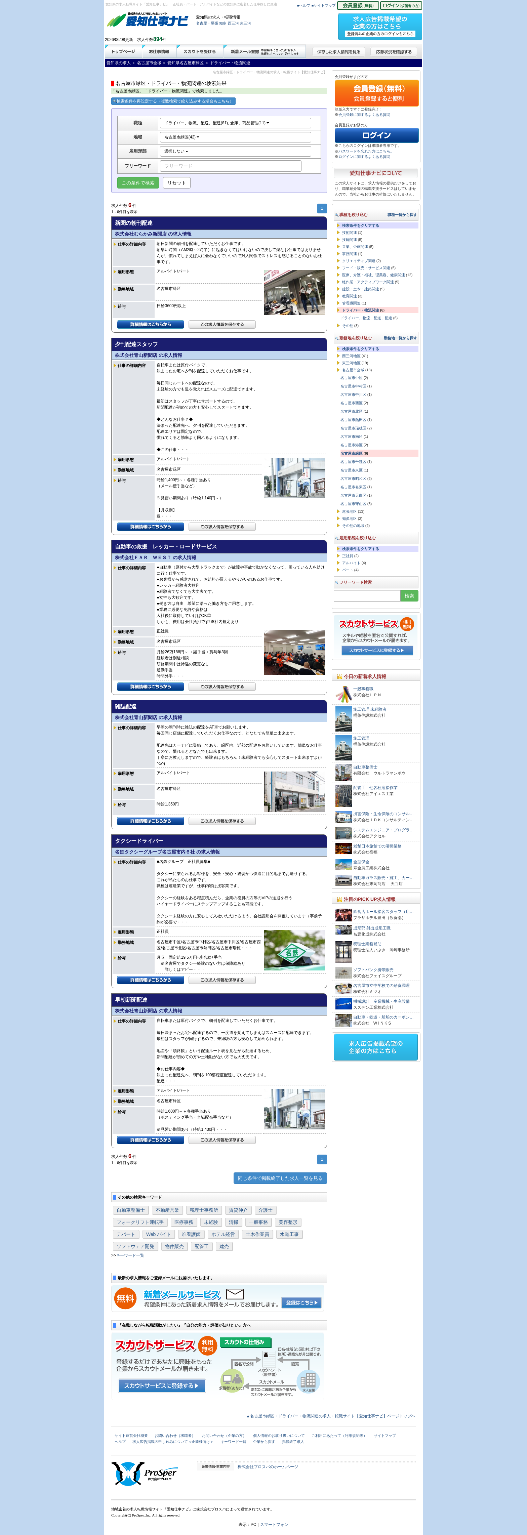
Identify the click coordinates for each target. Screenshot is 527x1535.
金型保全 (361, 862)
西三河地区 (351, 356)
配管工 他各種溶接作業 (375, 787)
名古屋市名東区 (353, 487)
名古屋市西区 (351, 403)
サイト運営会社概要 (131, 1436)
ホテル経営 (223, 1234)
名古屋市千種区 (353, 462)
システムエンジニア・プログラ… (383, 830)
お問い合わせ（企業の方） (224, 1436)
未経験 (211, 1222)
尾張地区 (349, 511)
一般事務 (258, 1222)
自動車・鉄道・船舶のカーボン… (383, 1017)
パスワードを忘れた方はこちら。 (366, 151)
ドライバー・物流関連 (360, 310)
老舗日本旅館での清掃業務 (377, 846)
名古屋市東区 (351, 470)
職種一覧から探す (402, 215)
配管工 (202, 1246)
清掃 (233, 1222)
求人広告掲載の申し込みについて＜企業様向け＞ (173, 1442)
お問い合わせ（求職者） (175, 1436)
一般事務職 (363, 689)
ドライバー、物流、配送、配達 (366, 318)
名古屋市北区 (351, 411)
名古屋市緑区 (351, 453)
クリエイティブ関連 (358, 261)
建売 (224, 1246)
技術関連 (349, 233)
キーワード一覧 (130, 1255)
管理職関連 (351, 303)
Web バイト (158, 1234)
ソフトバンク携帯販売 (373, 969)
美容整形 (288, 1222)
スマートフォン (274, 1524)
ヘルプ (120, 1442)
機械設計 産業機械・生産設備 (381, 1001)
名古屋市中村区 (353, 386)
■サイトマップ (324, 5)
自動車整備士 (131, 1210)
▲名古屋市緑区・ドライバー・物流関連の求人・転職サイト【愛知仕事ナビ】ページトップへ (330, 1416)
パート (347, 570)
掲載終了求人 (293, 1442)
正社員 (347, 556)
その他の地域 (353, 526)
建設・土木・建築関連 (360, 289)
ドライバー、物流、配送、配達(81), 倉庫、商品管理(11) (217, 123)
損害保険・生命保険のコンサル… (383, 814)
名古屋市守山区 (353, 504)
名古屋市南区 (351, 436)
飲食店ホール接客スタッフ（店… (383, 911)
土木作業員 (257, 1234)
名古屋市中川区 (353, 394)
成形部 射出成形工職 (372, 928)
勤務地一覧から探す (400, 338)
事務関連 (349, 254)
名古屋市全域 (353, 370)
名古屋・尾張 (207, 23)
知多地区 (349, 518)
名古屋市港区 (351, 445)
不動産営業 (167, 1210)
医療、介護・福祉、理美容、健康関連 (373, 275)
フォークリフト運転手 (140, 1222)
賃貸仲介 (238, 1210)
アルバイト (351, 563)
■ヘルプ (304, 5)
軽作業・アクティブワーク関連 (368, 282)
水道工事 (289, 1234)
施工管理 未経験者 (370, 709)
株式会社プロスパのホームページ (268, 1466)
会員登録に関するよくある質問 (364, 115)
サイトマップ (385, 1436)
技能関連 (349, 240)
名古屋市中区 (351, 378)
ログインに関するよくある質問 (364, 157)
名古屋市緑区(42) (182, 137)
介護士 (265, 1210)
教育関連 (349, 296)
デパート (126, 1234)
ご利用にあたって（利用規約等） (339, 1436)
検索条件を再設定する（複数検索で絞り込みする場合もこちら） (173, 101)
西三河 (233, 23)
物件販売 (174, 1246)
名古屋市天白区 (353, 495)
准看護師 (191, 1234)
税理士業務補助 (367, 944)
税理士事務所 (204, 1210)
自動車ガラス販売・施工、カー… (383, 877)
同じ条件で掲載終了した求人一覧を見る (280, 1178)
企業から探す (264, 1442)
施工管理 (361, 738)
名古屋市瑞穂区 (353, 428)
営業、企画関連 (355, 247)
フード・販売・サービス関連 (366, 268)
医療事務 (183, 1222)
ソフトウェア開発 (135, 1246)
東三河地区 (351, 363)
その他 (347, 326)
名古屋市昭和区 (353, 478)
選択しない (176, 151)
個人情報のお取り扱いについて (279, 1436)
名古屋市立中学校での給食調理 (381, 985)
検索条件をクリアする (360, 225)
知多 (223, 23)
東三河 (245, 23)
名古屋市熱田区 (353, 420)
